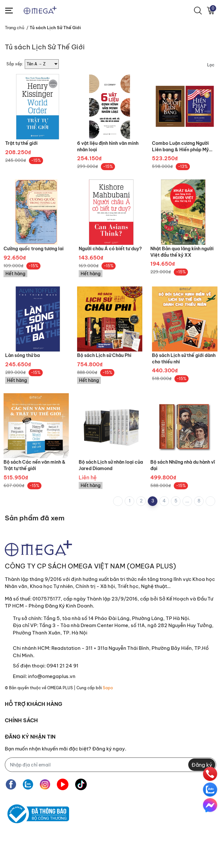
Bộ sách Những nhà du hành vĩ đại (182, 465)
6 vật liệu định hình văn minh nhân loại (107, 146)
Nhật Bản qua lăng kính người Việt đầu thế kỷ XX (182, 252)
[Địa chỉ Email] (110, 764)
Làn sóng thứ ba (22, 355)
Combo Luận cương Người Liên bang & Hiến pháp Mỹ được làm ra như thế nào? (180, 146)
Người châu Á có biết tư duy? (110, 249)
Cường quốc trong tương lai (34, 249)
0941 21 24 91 (62, 666)
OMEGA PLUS (60, 687)
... (187, 501)
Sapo (108, 687)
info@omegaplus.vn (51, 676)
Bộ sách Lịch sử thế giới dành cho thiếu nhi (184, 358)
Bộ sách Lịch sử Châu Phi (104, 355)
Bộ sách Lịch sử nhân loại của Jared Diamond (111, 465)
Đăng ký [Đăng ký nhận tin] (201, 765)
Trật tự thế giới (21, 143)
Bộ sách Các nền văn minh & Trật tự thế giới (35, 465)
